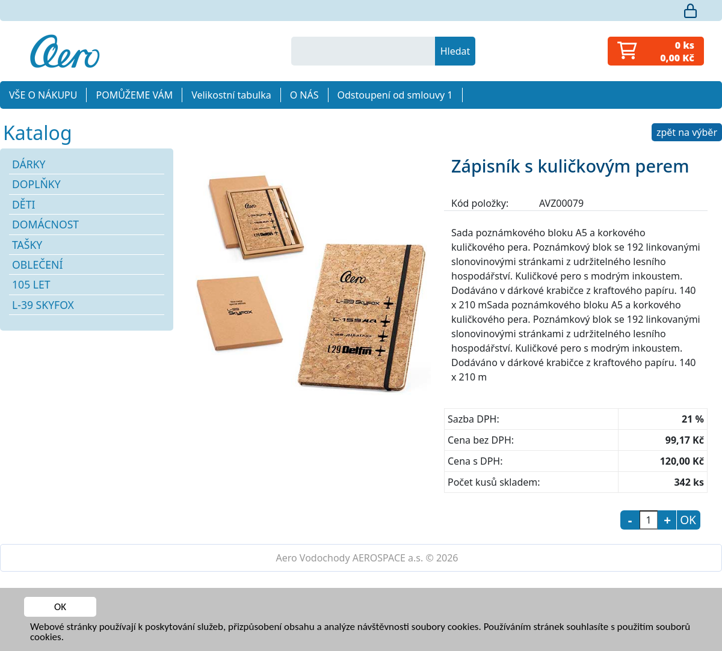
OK (60, 607)
